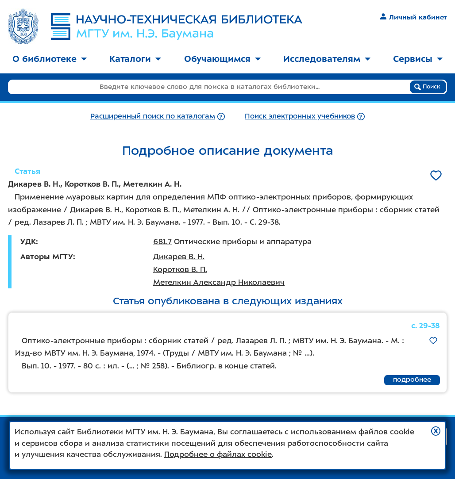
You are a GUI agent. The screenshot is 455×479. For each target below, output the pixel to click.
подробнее (412, 379)
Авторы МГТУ (46, 257)
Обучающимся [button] (222, 59)
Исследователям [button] (326, 59)
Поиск (427, 86)
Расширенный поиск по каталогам (152, 116)
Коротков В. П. (180, 269)
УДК (28, 241)
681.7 (162, 241)
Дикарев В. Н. (178, 257)
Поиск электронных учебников (300, 116)
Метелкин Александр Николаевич (219, 282)
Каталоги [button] (135, 59)
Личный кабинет (413, 17)
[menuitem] (49, 59)
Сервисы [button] (418, 59)
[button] (435, 431)
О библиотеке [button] (49, 59)
